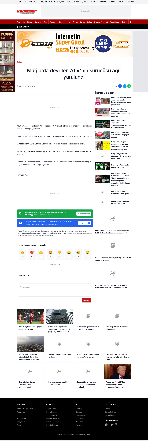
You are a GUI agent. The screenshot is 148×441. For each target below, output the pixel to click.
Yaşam (75, 22)
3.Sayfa (60, 22)
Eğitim (67, 22)
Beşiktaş (79, 413)
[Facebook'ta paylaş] (120, 86)
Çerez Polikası (110, 413)
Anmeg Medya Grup (25, 409)
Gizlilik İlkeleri (110, 416)
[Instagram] (116, 425)
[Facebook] (106, 425)
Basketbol (79, 422)
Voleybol (79, 426)
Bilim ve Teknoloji (101, 22)
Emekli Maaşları (52, 422)
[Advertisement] (86, 11)
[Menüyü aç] (130, 21)
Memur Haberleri (53, 419)
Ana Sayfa (21, 22)
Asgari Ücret (51, 409)
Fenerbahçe (80, 419)
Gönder (86, 301)
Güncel (29, 22)
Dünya (82, 22)
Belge (19, 426)
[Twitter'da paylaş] (125, 86)
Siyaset (52, 22)
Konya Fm (21, 422)
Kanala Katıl (84, 214)
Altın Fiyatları (51, 416)
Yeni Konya (21, 419)
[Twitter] (112, 425)
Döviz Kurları (51, 413)
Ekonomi (38, 22)
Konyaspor (80, 409)
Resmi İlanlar (115, 22)
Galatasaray (80, 416)
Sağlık (89, 22)
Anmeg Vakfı (22, 413)
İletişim (124, 22)
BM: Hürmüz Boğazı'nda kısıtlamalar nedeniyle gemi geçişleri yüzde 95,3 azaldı (65, 27)
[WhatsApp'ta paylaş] (129, 86)
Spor (45, 22)
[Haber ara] (129, 27)
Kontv (19, 416)
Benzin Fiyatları (52, 426)
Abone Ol (85, 223)
